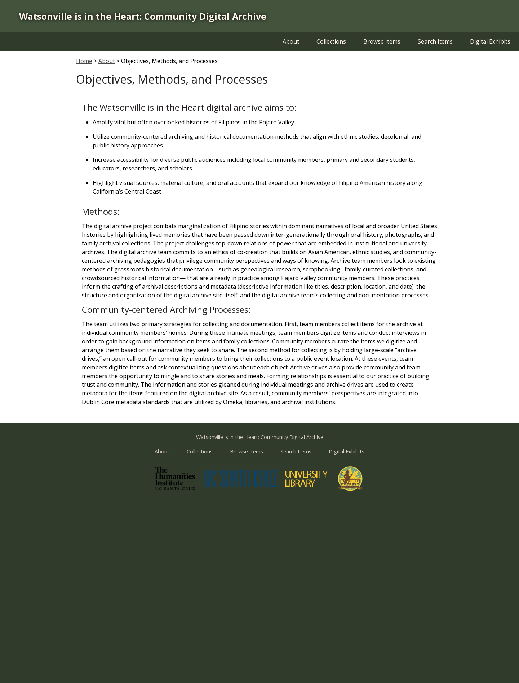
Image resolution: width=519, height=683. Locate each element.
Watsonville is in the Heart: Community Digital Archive (142, 16)
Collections (331, 41)
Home (84, 61)
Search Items (435, 41)
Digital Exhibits (490, 41)
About (291, 41)
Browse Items (381, 41)
